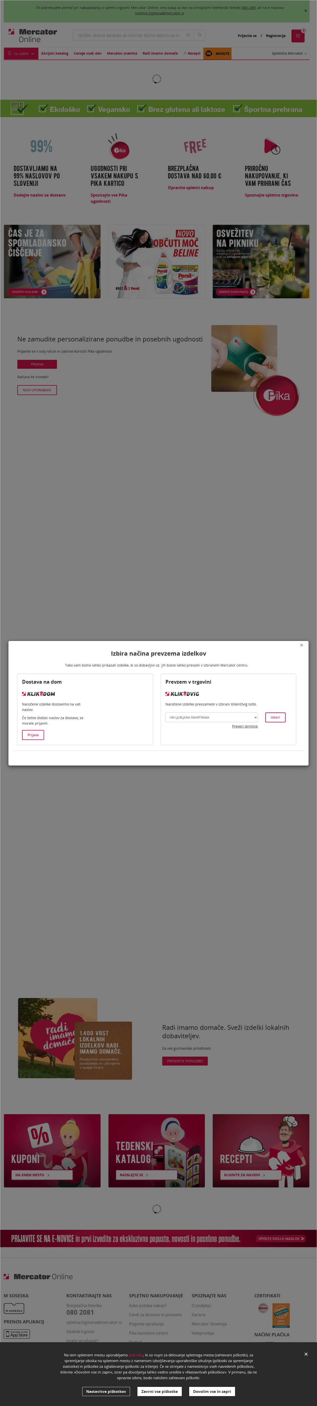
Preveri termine (245, 726)
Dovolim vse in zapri (212, 1391)
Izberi (275, 717)
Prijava (33, 735)
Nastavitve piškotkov (106, 1391)
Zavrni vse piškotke (159, 1391)
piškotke (136, 1354)
